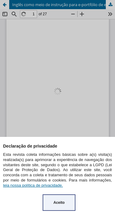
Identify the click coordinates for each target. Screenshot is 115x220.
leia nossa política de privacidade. (33, 185)
